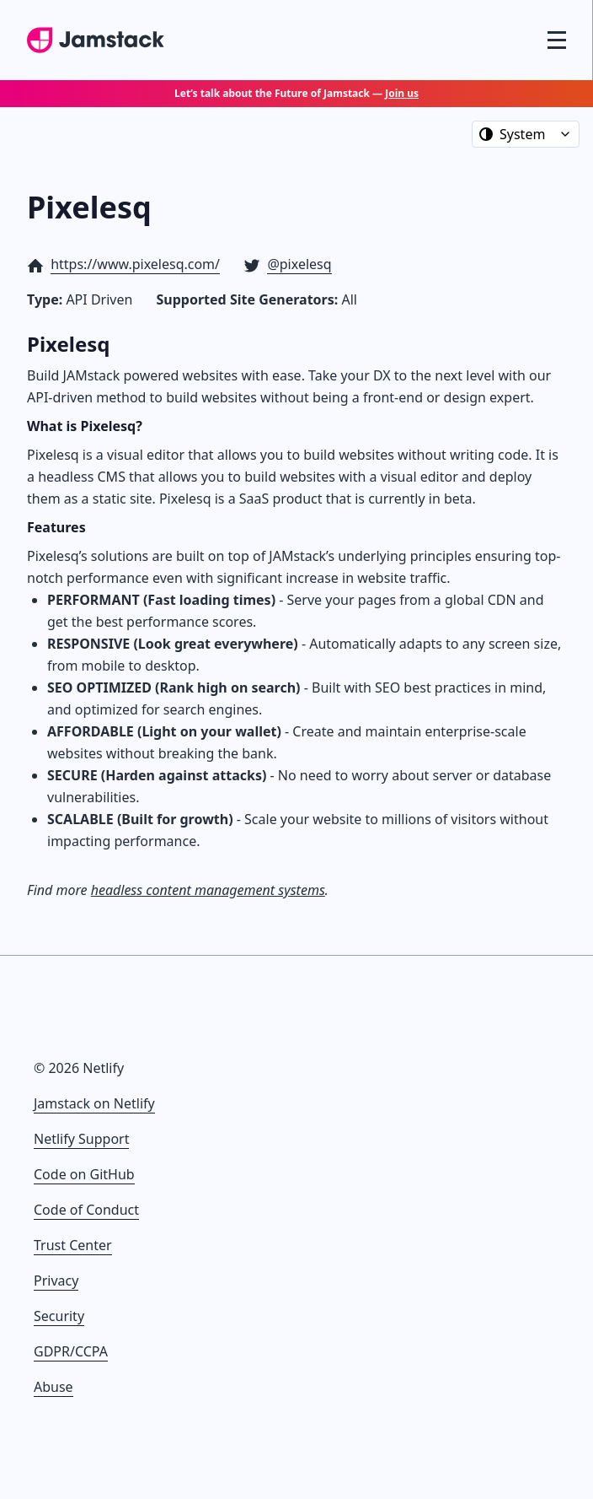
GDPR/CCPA (71, 1351)
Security (59, 1316)
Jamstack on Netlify (94, 1103)
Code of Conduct (86, 1209)
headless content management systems (208, 890)
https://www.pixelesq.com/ (135, 264)
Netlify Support (81, 1139)
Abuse (53, 1387)
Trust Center (73, 1245)
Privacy (56, 1280)
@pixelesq (299, 264)
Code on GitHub (84, 1174)
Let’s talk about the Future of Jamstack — (296, 93)
